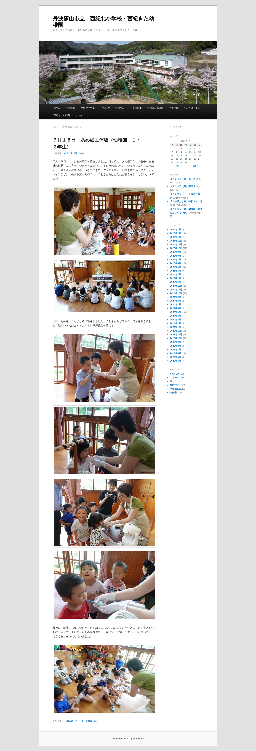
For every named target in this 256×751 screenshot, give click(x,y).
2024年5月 (175, 312)
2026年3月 (175, 229)
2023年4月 (175, 360)
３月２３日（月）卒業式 (182, 186)
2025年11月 (176, 244)
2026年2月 (175, 233)
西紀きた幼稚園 (62, 115)
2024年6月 (175, 308)
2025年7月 (175, 259)
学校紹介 (70, 107)
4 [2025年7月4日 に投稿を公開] (190, 148)
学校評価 (173, 107)
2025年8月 (175, 255)
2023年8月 (175, 346)
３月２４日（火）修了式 (182, 179)
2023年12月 (176, 330)
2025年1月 (175, 282)
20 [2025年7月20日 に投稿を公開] (199, 155)
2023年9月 (175, 342)
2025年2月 (175, 278)
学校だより (121, 107)
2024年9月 (175, 297)
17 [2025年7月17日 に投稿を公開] (186, 155)
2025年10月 (176, 248)
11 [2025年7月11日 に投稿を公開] (190, 152)
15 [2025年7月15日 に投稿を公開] (177, 155)
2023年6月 (175, 353)
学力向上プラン (192, 107)
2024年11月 (176, 289)
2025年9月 (175, 252)
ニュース (79, 721)
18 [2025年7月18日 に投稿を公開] (190, 155)
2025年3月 (175, 274)
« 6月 (176, 166)
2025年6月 (175, 263)
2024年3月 (175, 319)
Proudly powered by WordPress (128, 738)
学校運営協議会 (155, 107)
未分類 (173, 392)
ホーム (57, 107)
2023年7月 (175, 349)
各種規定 (137, 107)
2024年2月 (175, 323)
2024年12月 (176, 285)
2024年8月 (175, 300)
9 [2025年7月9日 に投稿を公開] (181, 152)
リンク (78, 115)
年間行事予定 (88, 107)
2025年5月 (175, 267)
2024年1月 (175, 327)
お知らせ (105, 107)
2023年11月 (176, 334)
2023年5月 (175, 357)
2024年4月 (175, 316)
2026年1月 (175, 237)
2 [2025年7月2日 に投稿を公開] (181, 148)
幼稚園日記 (91, 721)
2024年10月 (176, 293)
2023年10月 (176, 338)
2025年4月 (175, 270)
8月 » (195, 166)
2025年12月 (176, 240)
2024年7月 (175, 304)
